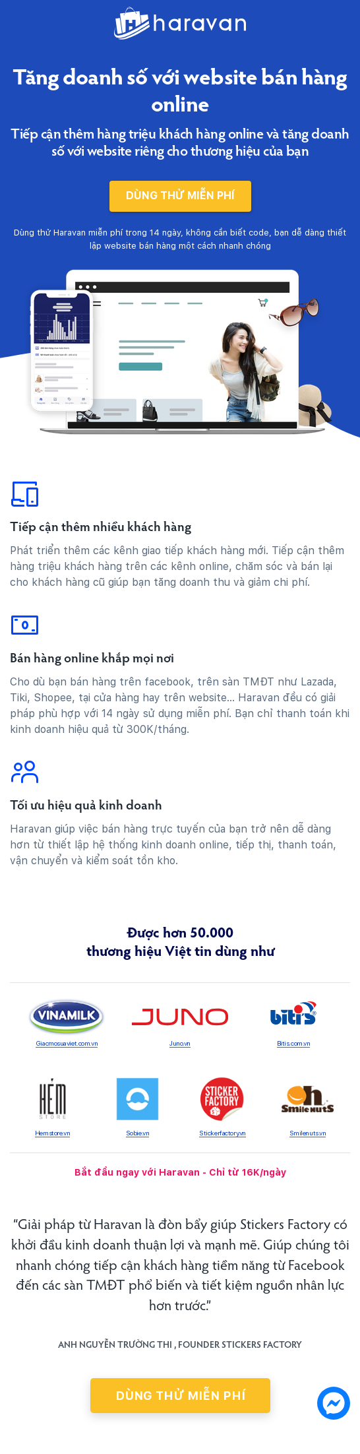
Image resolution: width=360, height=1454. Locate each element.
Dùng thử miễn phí (180, 195)
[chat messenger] (333, 1405)
